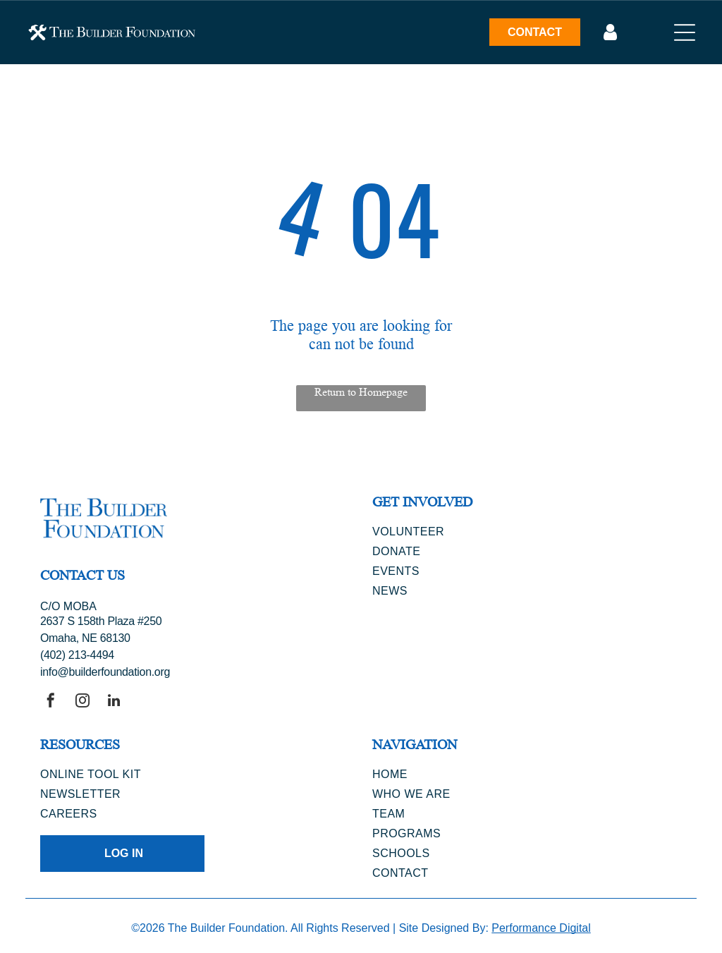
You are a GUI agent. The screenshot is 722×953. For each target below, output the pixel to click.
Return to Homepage (361, 392)
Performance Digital (541, 928)
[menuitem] (527, 532)
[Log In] (610, 32)
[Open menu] (684, 32)
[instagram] (82, 702)
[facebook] (50, 702)
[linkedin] (114, 702)
